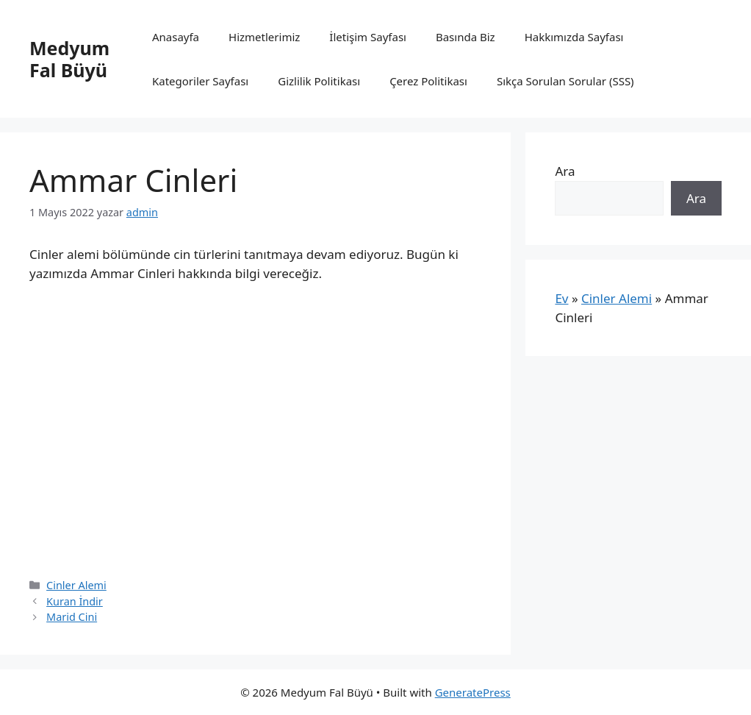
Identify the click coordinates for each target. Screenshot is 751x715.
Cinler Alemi (76, 585)
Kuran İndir (74, 601)
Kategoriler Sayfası (200, 81)
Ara (565, 171)
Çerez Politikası (428, 81)
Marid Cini (71, 617)
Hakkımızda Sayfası (574, 36)
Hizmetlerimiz (264, 36)
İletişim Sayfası (367, 36)
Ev (561, 298)
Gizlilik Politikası (319, 81)
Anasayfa (175, 36)
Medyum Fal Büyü (69, 58)
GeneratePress (473, 692)
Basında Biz (465, 36)
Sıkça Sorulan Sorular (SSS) (565, 81)
